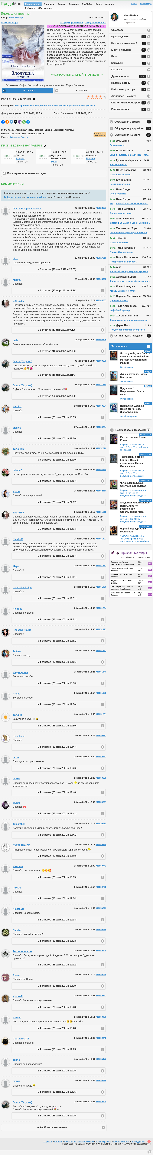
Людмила (18, 913)
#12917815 (101, 262)
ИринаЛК (18, 1001)
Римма (17, 892)
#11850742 (101, 870)
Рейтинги (30, 8)
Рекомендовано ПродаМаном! (133, 434)
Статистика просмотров (128, 107)
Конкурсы (128, 68)
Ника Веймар (16, 22)
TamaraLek (19, 828)
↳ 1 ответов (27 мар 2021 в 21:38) (56, 295)
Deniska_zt (19, 740)
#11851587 (101, 570)
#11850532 (101, 1000)
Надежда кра (20, 677)
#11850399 (101, 1106)
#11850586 (101, 979)
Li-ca (15, 263)
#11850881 (101, 761)
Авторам (58, 1146)
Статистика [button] (81, 95)
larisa (16, 762)
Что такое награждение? (45, 150)
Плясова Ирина (22, 634)
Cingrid (20, 163)
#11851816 (101, 516)
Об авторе (117, 34)
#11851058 (101, 697)
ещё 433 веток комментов (52, 1132)
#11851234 (101, 613)
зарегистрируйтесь (37, 202)
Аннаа (16, 979)
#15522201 (101, 212)
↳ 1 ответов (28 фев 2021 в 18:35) (56, 422)
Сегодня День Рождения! (133, 340)
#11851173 (101, 634)
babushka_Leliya (22, 592)
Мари (54, 166)
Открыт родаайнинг (138, 546)
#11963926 (101, 284)
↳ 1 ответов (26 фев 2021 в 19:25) (56, 1054)
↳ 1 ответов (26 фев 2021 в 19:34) (56, 903)
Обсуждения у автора (133, 126)
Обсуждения (45, 8)
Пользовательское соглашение (79, 1146)
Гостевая (116, 74)
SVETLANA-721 (21, 850)
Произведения (33, 4)
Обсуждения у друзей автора (133, 133)
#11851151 (101, 655)
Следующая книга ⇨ (95, 27)
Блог (128, 61)
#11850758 (101, 849)
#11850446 (101, 1042)
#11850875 (101, 782)
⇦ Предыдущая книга (71, 27)
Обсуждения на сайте (133, 139)
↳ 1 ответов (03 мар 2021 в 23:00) (56, 400)
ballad (16, 807)
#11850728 (101, 913)
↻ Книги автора (9, 27)
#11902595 (101, 344)
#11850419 (101, 1085)
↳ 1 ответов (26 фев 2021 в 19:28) (56, 1011)
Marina (17, 284)
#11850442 (101, 1064)
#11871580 (101, 389)
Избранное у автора (128, 94)
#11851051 (101, 719)
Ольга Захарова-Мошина (27, 213)
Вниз (149, 1151)
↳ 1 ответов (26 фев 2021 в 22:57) (56, 485)
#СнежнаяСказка (19, 142)
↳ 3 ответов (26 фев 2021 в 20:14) (56, 533)
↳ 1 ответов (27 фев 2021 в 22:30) (56, 443)
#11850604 (101, 955)
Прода (11, 3)
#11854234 (101, 431)
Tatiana (17, 656)
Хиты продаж (130, 351)
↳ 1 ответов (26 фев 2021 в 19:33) (56, 945)
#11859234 (101, 410)
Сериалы (74, 4)
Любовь (17, 613)
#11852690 (101, 474)
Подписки (49, 4)
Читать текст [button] (29, 95)
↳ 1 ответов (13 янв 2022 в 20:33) (57, 274)
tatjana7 (17, 475)
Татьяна (17, 719)
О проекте (47, 1146)
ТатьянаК (18, 453)
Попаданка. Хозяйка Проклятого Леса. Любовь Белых (132, 413)
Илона (16, 698)
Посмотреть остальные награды (40, 178)
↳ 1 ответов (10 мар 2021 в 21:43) (56, 379)
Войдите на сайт (13, 202)
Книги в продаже (128, 54)
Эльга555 (18, 305)
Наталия (18, 871)
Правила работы (103, 1146)
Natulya (17, 411)
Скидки (62, 4)
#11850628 (101, 934)
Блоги (99, 4)
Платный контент (121, 1146)
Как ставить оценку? (34, 104)
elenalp (17, 432)
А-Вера (17, 1022)
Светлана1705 (21, 1043)
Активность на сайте (123, 100)
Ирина (16, 496)
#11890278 (101, 365)
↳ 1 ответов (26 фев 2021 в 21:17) (56, 507)
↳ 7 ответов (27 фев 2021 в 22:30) (56, 464)
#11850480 (101, 1021)
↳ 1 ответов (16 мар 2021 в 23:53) (56, 355)
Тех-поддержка (138, 1146)
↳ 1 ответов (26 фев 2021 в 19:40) (56, 860)
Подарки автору (128, 87)
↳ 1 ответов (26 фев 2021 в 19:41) (56, 818)
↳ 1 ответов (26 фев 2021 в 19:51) (56, 581)
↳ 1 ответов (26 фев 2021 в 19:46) (56, 772)
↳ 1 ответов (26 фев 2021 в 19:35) (56, 882)
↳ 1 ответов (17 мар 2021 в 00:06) (56, 334)
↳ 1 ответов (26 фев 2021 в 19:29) (56, 990)
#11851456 (101, 591)
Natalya (90, 163)
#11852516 (101, 495)
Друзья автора (128, 81)
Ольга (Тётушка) (22, 366)
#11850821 (101, 807)
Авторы (109, 4)
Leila (15, 345)
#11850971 (101, 740)
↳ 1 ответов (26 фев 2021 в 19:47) (56, 751)
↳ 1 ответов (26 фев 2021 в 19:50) (56, 688)
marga (16, 783)
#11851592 (101, 543)
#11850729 (101, 891)
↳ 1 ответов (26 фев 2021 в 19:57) (56, 560)
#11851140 (101, 676)
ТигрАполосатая (22, 956)
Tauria (16, 1064)
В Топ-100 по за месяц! (132, 543)
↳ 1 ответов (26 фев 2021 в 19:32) (56, 969)
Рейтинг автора (128, 114)
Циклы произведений (128, 48)
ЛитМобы (87, 4)
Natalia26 (18, 544)
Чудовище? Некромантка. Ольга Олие (132, 396)
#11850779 (101, 828)
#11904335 (101, 305)
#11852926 (101, 453)
